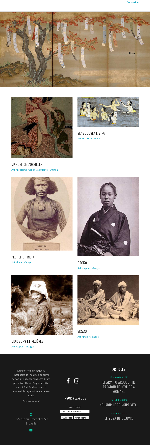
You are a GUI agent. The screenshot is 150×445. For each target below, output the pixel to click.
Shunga (54, 169)
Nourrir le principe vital (119, 404)
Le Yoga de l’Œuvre (119, 418)
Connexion (133, 2)
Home (132, 52)
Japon (32, 169)
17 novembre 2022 (119, 377)
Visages (28, 262)
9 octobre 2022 (119, 413)
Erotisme (22, 169)
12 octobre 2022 (119, 400)
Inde (97, 138)
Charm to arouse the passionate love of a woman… (118, 387)
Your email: (75, 406)
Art (13, 169)
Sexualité (42, 169)
